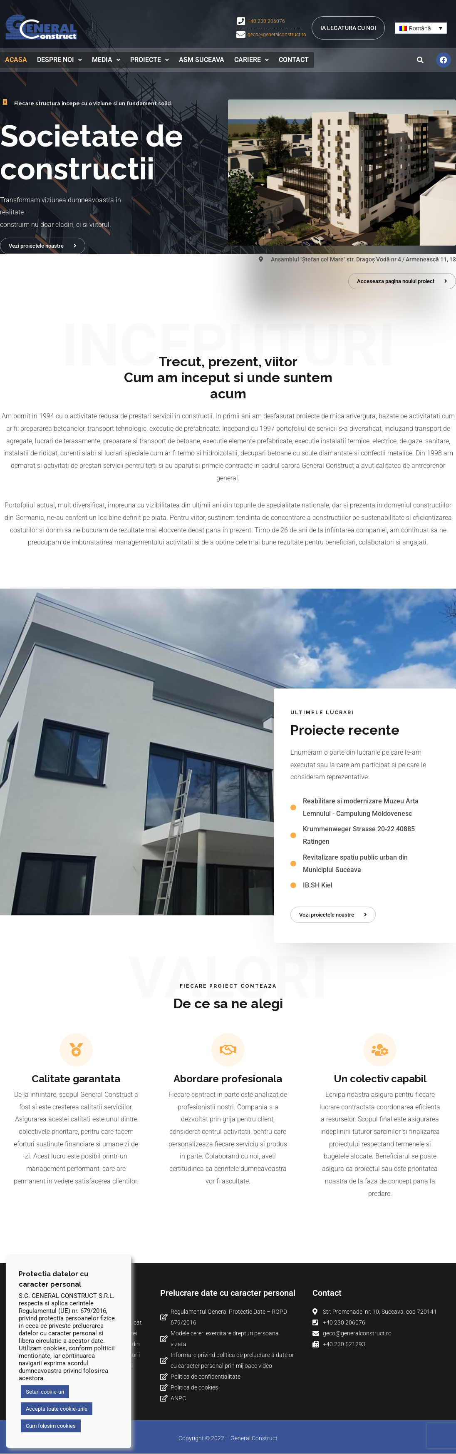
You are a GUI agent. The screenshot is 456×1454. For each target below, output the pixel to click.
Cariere (251, 59)
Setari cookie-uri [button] (45, 1392)
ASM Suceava (201, 59)
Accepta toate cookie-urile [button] (56, 1409)
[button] (59, 59)
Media (106, 59)
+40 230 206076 (266, 21)
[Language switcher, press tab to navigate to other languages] (421, 28)
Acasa (16, 59)
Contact (294, 59)
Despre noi (59, 59)
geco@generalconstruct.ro (277, 34)
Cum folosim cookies (51, 1426)
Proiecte (149, 59)
